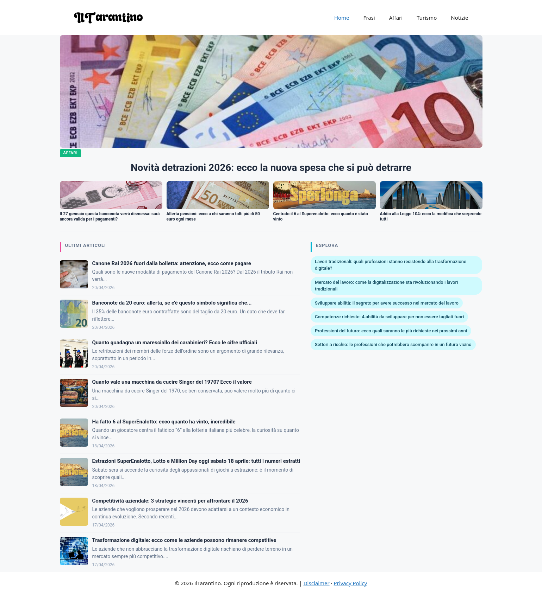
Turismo (427, 17)
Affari (396, 17)
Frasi (369, 17)
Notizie (459, 17)
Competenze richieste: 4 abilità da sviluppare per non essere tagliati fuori (389, 316)
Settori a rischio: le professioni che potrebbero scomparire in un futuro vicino (393, 344)
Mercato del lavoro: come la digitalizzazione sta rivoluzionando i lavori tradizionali (386, 286)
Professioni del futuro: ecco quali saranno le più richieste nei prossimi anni (391, 330)
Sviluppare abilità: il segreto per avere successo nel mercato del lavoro (387, 303)
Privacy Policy (350, 583)
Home (341, 17)
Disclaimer (317, 583)
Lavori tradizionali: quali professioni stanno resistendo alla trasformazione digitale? (390, 265)
